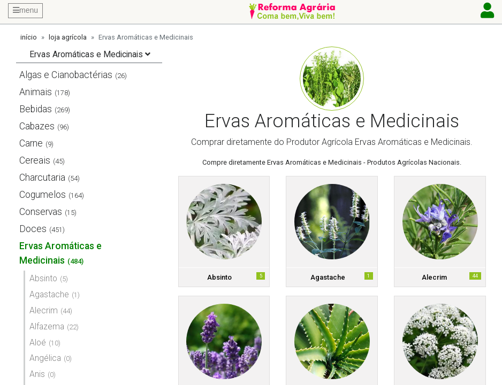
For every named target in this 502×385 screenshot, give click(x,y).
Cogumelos (42, 194)
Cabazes (37, 126)
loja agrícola (68, 37)
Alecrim (43, 310)
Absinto (43, 278)
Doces (33, 229)
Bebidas (35, 109)
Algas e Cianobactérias (65, 75)
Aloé (37, 342)
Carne (31, 143)
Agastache (49, 294)
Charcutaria (42, 177)
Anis (37, 374)
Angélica (45, 358)
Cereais (34, 160)
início (28, 37)
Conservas (40, 211)
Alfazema (46, 326)
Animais (35, 92)
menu (25, 10)
